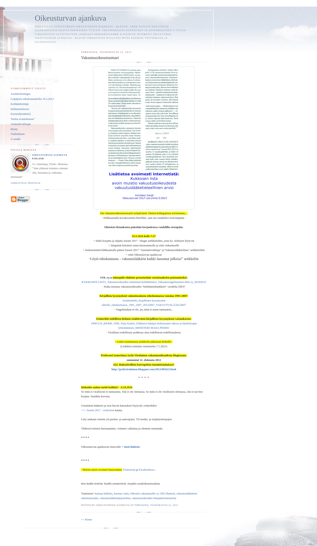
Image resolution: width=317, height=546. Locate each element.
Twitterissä (129, 469)
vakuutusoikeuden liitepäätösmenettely (154, 498)
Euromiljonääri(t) (21, 113)
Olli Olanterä (167, 493)
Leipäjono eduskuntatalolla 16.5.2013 (32, 98)
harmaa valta (121, 493)
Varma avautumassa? (23, 119)
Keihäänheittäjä (20, 104)
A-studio (16, 139)
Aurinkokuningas (20, 93)
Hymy (14, 129)
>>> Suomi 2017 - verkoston (97, 410)
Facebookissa (146, 469)
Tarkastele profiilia (26, 183)
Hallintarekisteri (20, 109)
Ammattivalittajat (21, 124)
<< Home (86, 519)
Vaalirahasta (18, 134)
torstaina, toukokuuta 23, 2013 (156, 505)
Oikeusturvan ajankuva (70, 18)
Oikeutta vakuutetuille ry (144, 493)
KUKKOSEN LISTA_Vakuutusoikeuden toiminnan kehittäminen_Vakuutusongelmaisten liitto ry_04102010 (144, 282)
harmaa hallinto (103, 493)
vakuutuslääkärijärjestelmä (115, 498)
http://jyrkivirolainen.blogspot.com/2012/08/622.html (144, 369)
